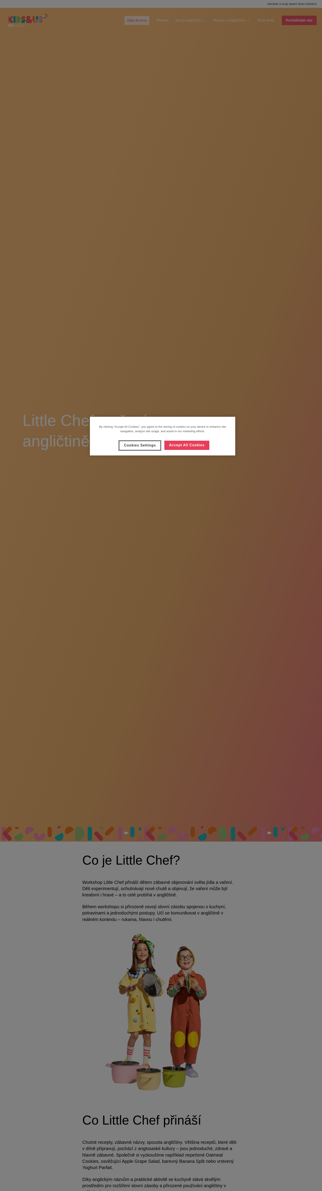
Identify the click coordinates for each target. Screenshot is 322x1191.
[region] (162, 436)
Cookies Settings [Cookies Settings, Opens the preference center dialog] (140, 445)
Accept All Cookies (187, 445)
